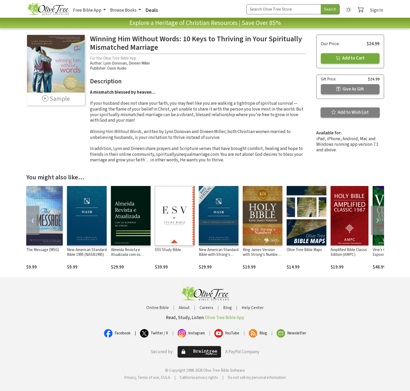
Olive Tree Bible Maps (304, 250)
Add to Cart (350, 58)
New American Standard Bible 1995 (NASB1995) (87, 252)
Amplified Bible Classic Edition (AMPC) (349, 252)
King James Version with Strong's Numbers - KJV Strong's (262, 255)
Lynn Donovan (115, 63)
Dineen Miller (139, 63)
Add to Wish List (350, 112)
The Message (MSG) (42, 250)
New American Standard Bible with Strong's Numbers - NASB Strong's (218, 257)
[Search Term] (283, 9)
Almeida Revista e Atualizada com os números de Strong (127, 255)
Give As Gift (350, 89)
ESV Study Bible (168, 250)
